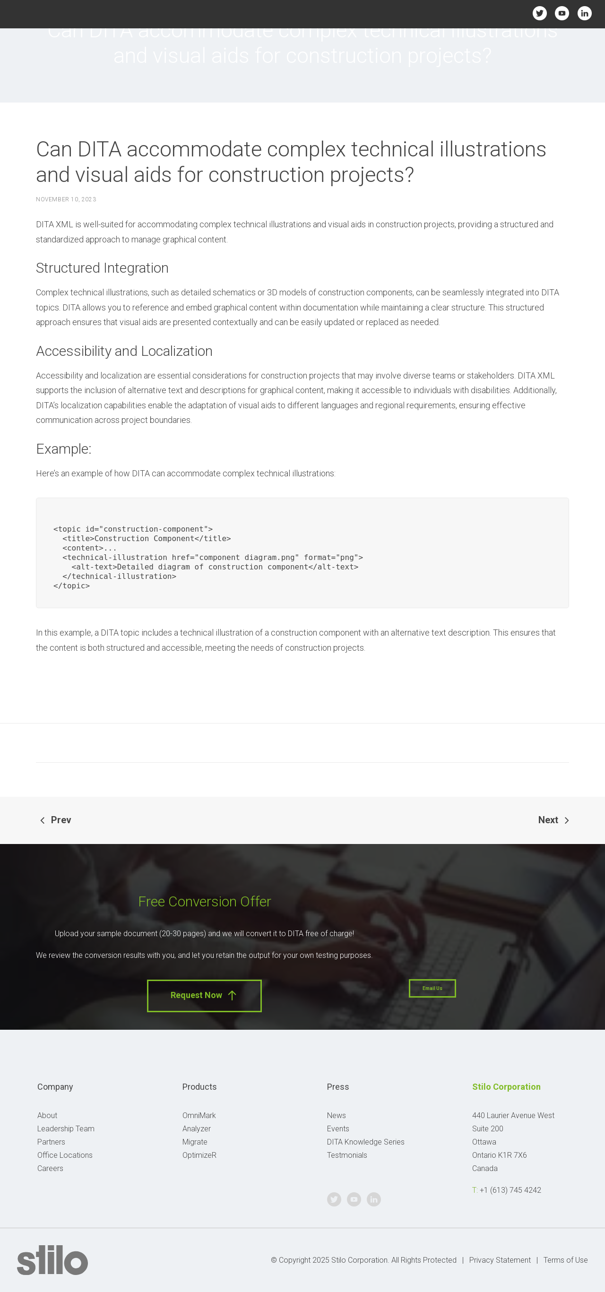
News (336, 1115)
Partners (51, 1141)
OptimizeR (199, 1155)
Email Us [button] (432, 988)
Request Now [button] (204, 995)
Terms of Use (566, 1260)
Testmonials (347, 1155)
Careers (50, 1168)
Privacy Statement (500, 1260)
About (47, 1115)
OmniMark (199, 1115)
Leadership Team (66, 1128)
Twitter (539, 13)
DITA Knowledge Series (366, 1141)
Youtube (562, 13)
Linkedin (584, 13)
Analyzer (196, 1128)
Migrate (194, 1141)
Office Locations (65, 1155)
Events (338, 1128)
